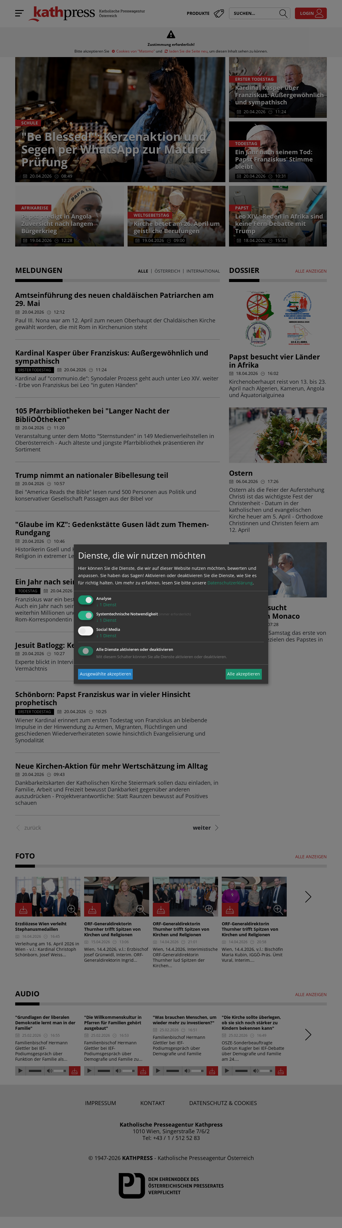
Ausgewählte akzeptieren (105, 674)
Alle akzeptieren (243, 674)
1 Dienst (106, 605)
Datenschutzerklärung (230, 583)
